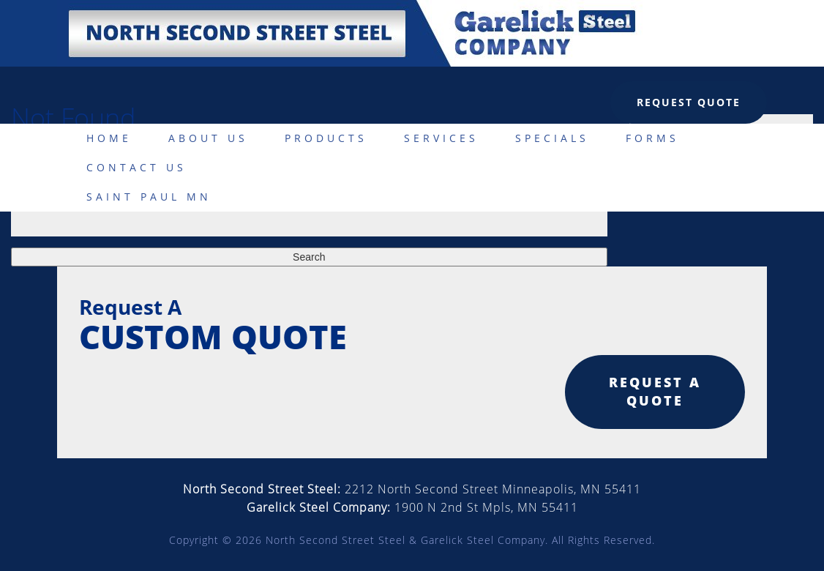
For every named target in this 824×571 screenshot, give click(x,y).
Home (109, 138)
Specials (552, 138)
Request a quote (655, 391)
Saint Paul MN (148, 197)
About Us (208, 138)
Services (441, 138)
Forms (652, 138)
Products (326, 138)
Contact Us (136, 167)
